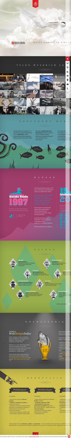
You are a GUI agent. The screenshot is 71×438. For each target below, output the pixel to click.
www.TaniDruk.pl (62, 136)
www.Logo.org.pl (62, 131)
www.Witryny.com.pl (63, 132)
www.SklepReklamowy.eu (64, 134)
